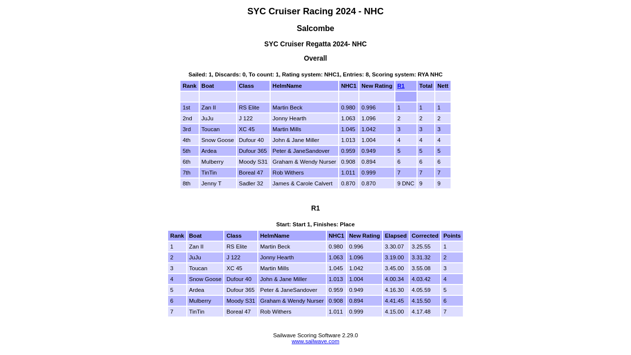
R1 (401, 86)
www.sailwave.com (316, 341)
